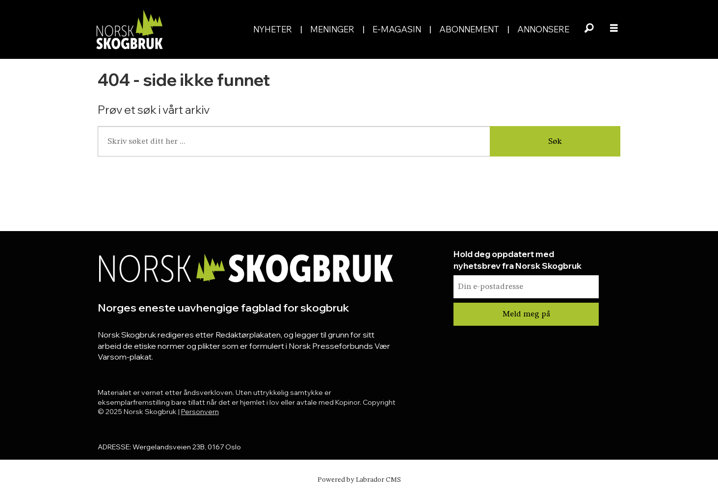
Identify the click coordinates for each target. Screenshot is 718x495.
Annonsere (543, 29)
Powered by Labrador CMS (359, 479)
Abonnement (469, 29)
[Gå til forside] (129, 29)
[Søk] (589, 29)
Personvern (200, 411)
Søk (555, 141)
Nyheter (272, 29)
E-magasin (396, 29)
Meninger (332, 29)
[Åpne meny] (614, 29)
